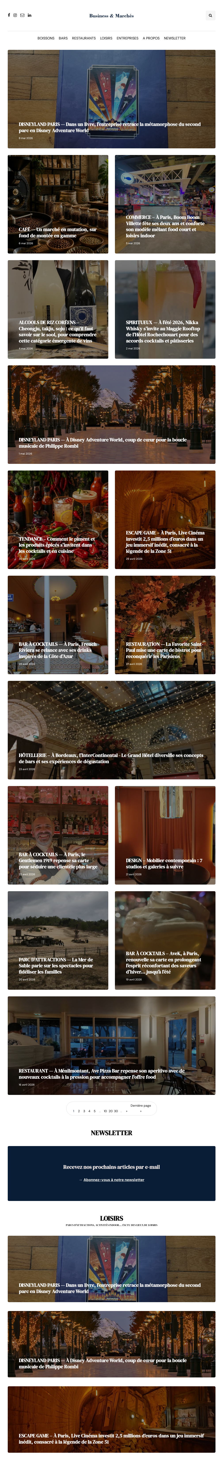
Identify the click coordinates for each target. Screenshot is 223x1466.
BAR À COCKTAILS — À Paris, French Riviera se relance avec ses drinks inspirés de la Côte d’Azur (58, 650)
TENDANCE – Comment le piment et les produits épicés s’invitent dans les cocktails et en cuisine (57, 545)
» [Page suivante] (126, 1111)
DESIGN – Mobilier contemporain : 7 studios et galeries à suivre (164, 863)
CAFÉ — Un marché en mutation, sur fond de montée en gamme (58, 232)
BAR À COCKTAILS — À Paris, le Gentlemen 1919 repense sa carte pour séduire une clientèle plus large (58, 860)
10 (105, 1111)
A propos (151, 38)
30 (116, 1111)
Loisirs (106, 38)
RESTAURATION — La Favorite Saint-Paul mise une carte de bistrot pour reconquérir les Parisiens (164, 650)
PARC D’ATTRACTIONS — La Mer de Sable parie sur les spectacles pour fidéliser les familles (56, 965)
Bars (63, 38)
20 (111, 1111)
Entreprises (127, 38)
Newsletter (175, 38)
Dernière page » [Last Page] (141, 1108)
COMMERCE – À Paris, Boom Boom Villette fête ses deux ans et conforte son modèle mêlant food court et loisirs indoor (165, 226)
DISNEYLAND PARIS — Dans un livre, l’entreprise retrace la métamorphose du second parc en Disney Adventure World (110, 127)
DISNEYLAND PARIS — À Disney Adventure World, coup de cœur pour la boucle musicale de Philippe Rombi (103, 442)
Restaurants (84, 38)
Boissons (46, 38)
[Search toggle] (210, 15)
